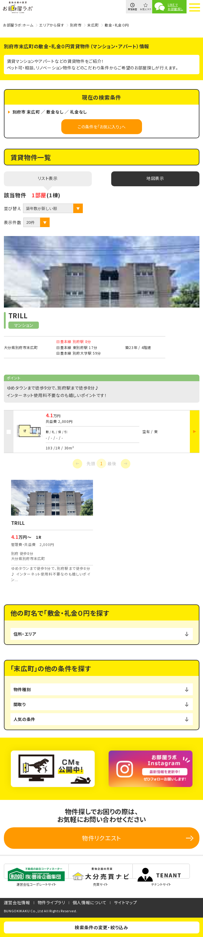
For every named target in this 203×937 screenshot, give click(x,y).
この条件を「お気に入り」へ (102, 127)
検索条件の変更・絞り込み (101, 927)
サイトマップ (125, 902)
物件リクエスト (101, 838)
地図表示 (155, 178)
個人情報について (90, 902)
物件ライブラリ (51, 902)
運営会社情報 (17, 902)
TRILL (18, 315)
